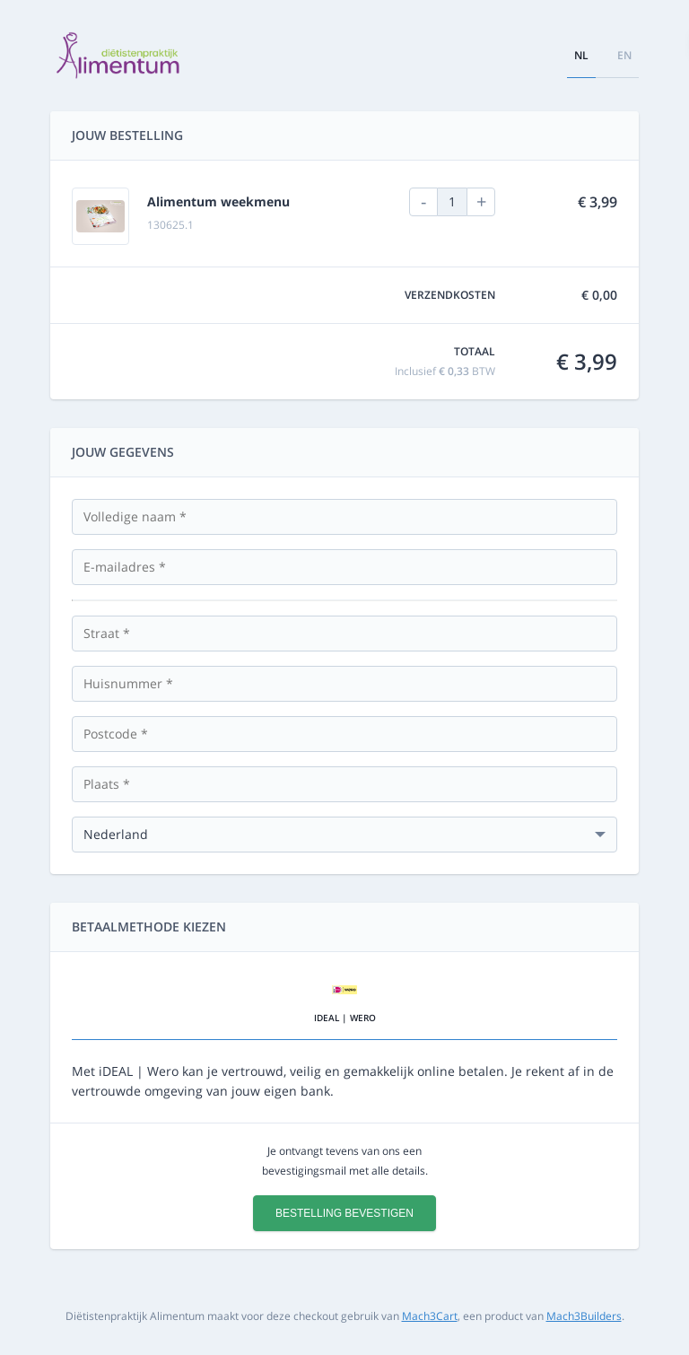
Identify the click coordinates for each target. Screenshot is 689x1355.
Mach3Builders (584, 1316)
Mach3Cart (430, 1316)
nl (581, 55)
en (624, 55)
